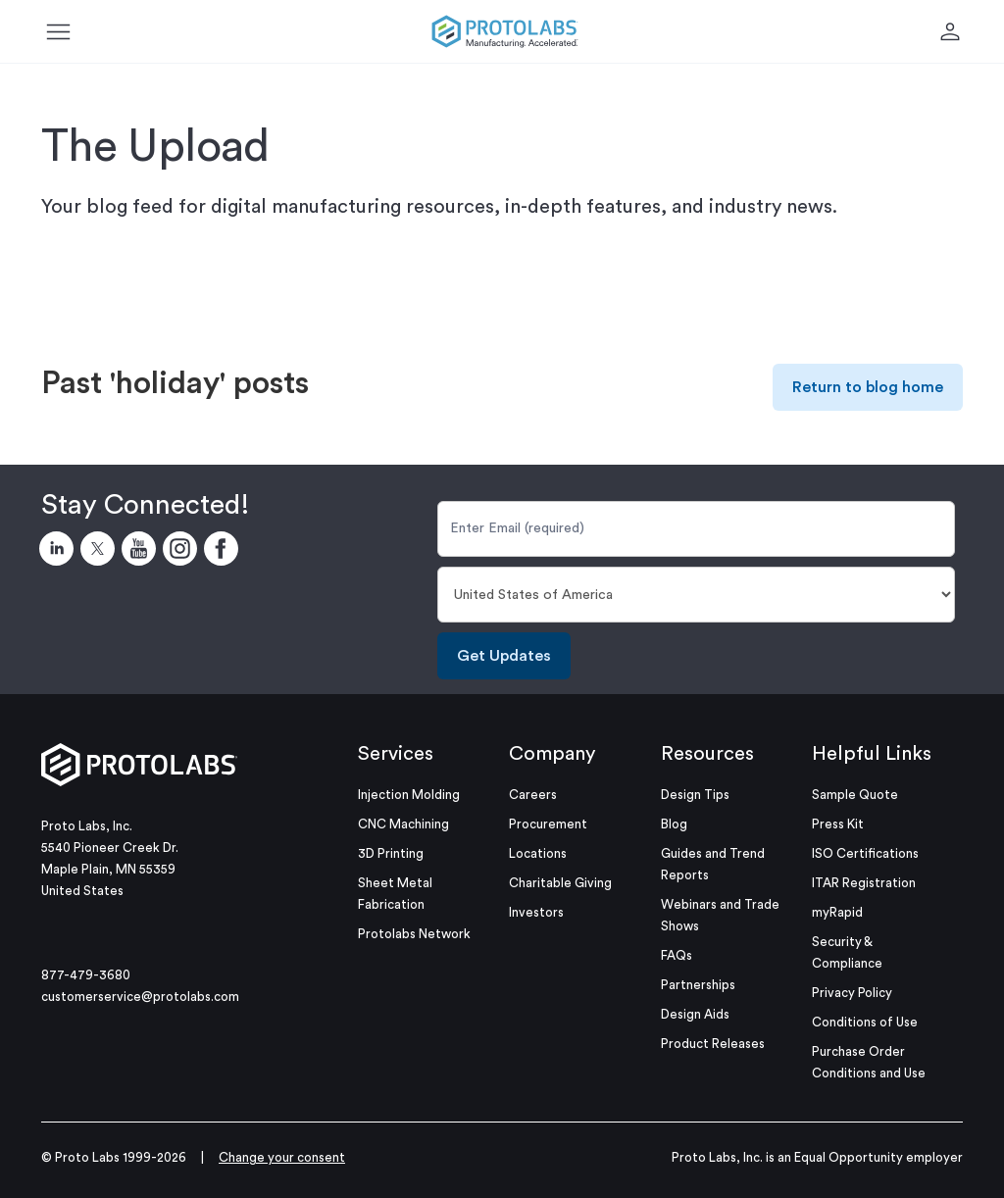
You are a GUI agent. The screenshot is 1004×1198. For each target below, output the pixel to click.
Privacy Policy (852, 992)
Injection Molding (409, 794)
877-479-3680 (85, 975)
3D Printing (391, 853)
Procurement (548, 824)
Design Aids (695, 1014)
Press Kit (838, 824)
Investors (536, 912)
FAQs (676, 955)
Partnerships (698, 984)
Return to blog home (867, 387)
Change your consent (282, 1157)
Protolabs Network (414, 933)
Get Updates (504, 656)
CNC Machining (403, 824)
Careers (533, 794)
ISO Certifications (865, 853)
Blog (674, 824)
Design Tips (695, 794)
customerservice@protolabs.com (140, 996)
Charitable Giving (560, 882)
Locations (538, 853)
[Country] (696, 595)
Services (395, 754)
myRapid (837, 912)
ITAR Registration (864, 882)
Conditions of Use (865, 1022)
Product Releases (713, 1043)
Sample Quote (855, 794)
